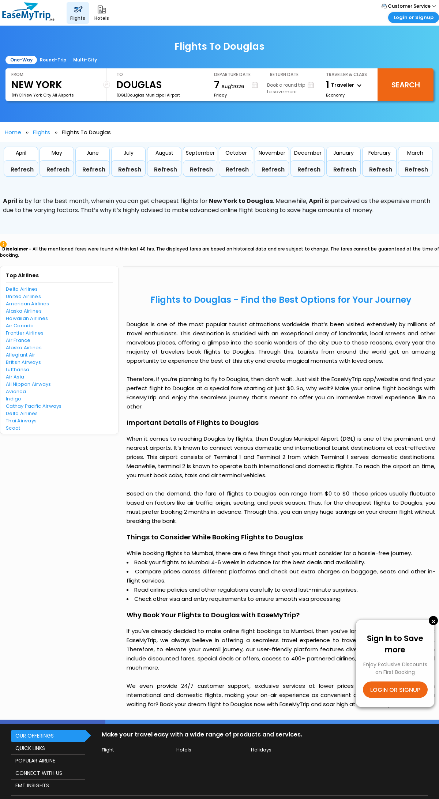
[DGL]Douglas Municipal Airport (148, 95)
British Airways (23, 362)
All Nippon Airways (28, 384)
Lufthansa (17, 369)
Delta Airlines (22, 289)
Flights (41, 132)
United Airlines (23, 296)
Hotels (183, 749)
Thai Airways (21, 420)
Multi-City (85, 60)
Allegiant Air (20, 354)
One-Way (21, 60)
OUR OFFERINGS (34, 735)
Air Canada (20, 325)
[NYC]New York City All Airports (42, 95)
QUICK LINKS (30, 748)
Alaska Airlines (24, 311)
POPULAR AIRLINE (35, 760)
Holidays (261, 749)
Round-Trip (53, 60)
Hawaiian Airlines (27, 318)
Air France (18, 340)
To (119, 74)
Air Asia (15, 376)
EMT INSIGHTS (32, 785)
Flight (108, 749)
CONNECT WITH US (38, 773)
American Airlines (27, 303)
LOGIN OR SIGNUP (395, 689)
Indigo (14, 398)
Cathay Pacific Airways (34, 406)
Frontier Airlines (25, 332)
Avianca (16, 391)
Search (405, 85)
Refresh (22, 169)
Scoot (13, 428)
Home (13, 132)
